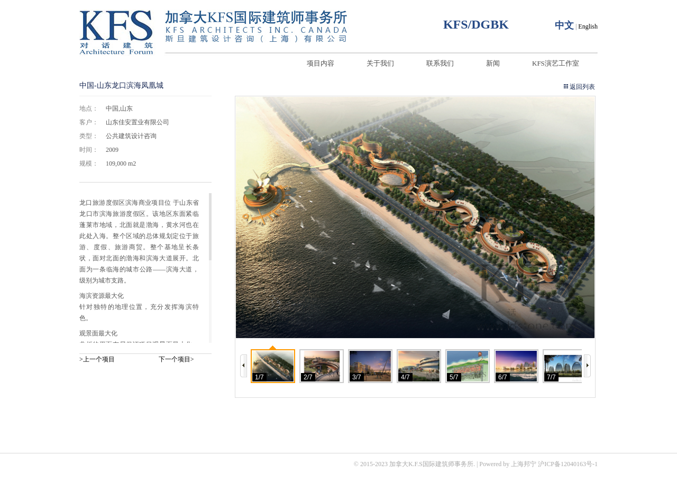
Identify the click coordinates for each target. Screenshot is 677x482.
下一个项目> (176, 359)
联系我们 (440, 63)
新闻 (493, 63)
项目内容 (320, 63)
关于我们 (380, 63)
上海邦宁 (523, 464)
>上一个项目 (97, 359)
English (588, 26)
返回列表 (582, 86)
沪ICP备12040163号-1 (568, 464)
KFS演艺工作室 (555, 63)
